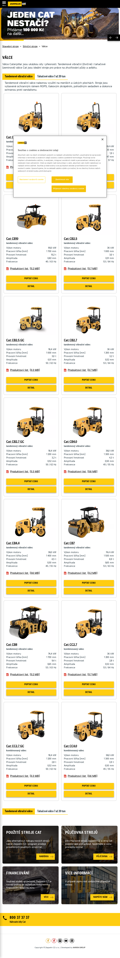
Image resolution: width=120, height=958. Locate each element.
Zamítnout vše (62, 180)
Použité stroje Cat (24, 833)
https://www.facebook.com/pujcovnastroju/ (54, 940)
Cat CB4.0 (70, 442)
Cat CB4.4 (13, 543)
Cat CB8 (11, 645)
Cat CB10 (12, 239)
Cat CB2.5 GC (15, 340)
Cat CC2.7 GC (15, 746)
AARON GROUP (79, 948)
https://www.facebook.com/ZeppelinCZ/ (48, 940)
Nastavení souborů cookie (32, 180)
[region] (60, 167)
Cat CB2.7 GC (15, 442)
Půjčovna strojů (81, 833)
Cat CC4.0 (70, 746)
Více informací (79, 874)
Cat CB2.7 (70, 340)
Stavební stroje (10, 47)
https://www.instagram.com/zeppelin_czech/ (60, 940)
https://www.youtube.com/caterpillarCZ (66, 940)
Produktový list (25, 269)
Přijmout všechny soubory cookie (68, 189)
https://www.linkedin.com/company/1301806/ (72, 940)
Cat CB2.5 (70, 239)
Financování (17, 874)
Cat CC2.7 (70, 645)
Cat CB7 (69, 543)
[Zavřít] (102, 139)
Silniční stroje (30, 47)
